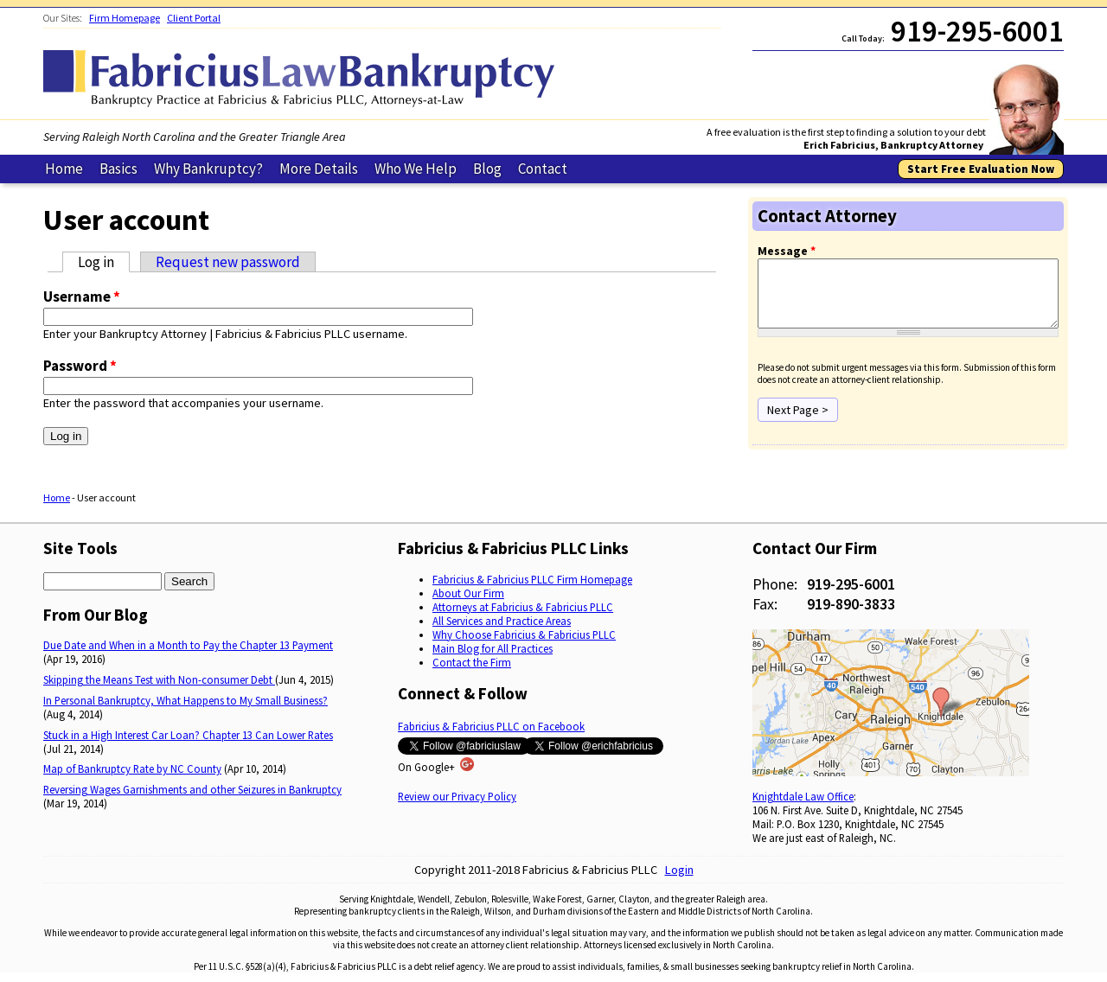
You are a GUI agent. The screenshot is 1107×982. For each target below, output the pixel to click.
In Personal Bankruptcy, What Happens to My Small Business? (185, 700)
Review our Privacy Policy (457, 797)
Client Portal (194, 17)
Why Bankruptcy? (208, 168)
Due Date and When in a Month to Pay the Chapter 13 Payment (188, 646)
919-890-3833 (851, 604)
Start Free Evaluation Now (980, 169)
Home (64, 168)
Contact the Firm (471, 662)
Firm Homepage (124, 17)
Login (679, 869)
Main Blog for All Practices (492, 648)
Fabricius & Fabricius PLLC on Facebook (491, 727)
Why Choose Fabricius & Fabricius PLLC (524, 634)
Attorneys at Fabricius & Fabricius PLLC (522, 607)
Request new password (228, 261)
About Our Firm (468, 593)
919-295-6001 (851, 584)
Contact (542, 168)
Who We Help (415, 168)
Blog (487, 168)
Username (81, 296)
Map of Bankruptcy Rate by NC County (132, 769)
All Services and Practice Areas (501, 621)
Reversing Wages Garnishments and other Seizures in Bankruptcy (192, 789)
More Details (318, 168)
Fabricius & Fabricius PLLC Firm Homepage (532, 579)
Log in (104, 261)
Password (80, 365)
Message (787, 250)
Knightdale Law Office (803, 797)
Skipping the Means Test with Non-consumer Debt (159, 680)
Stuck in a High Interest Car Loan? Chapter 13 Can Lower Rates (188, 735)
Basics (118, 168)
